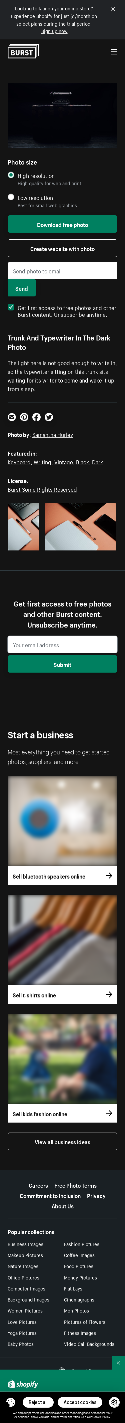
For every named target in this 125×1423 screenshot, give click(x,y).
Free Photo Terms (75, 1184)
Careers (38, 1184)
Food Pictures (78, 1265)
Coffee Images (79, 1254)
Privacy (96, 1195)
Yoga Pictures (22, 1332)
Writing (42, 461)
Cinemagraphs (79, 1299)
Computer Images (26, 1288)
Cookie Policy (101, 1416)
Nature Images (23, 1265)
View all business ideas (62, 1141)
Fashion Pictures (81, 1243)
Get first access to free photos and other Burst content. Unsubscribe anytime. (62, 310)
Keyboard (19, 461)
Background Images (28, 1299)
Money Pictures (80, 1277)
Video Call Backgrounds (89, 1343)
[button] (10, 1402)
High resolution (36, 175)
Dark (97, 461)
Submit (62, 664)
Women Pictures (25, 1310)
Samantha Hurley (52, 434)
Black (82, 461)
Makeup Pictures (25, 1254)
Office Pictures (23, 1277)
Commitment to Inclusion (50, 1195)
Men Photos (76, 1310)
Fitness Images (80, 1332)
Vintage (63, 461)
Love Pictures (22, 1321)
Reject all (38, 1402)
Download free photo (62, 224)
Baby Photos (21, 1343)
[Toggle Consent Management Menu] (10, 1402)
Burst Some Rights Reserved (42, 488)
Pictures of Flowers (84, 1321)
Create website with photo (62, 248)
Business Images (25, 1243)
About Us (63, 1205)
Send (21, 287)
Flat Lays (73, 1288)
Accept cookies (80, 1402)
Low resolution (35, 197)
